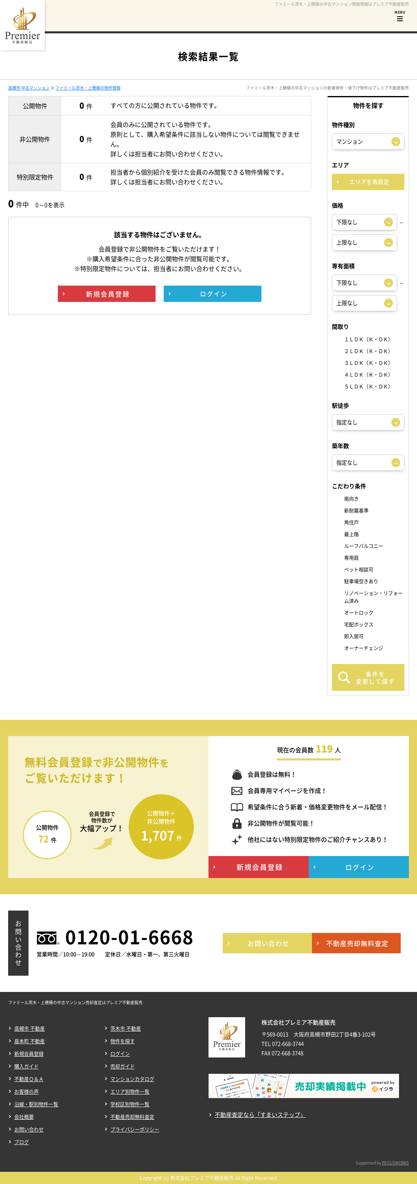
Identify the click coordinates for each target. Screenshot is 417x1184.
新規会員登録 (29, 1053)
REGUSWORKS (395, 1163)
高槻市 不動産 (29, 1028)
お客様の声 (26, 1091)
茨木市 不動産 (125, 1028)
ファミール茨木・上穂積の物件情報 (88, 88)
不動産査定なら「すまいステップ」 (260, 1114)
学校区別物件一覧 (129, 1104)
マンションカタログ (132, 1079)
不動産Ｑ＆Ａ (29, 1079)
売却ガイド (122, 1066)
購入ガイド (26, 1066)
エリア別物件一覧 (129, 1091)
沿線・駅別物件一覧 (36, 1104)
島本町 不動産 (29, 1041)
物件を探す (122, 1041)
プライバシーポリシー (134, 1129)
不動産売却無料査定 (132, 1117)
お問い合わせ (29, 1129)
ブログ (21, 1142)
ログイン (120, 1053)
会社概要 (24, 1117)
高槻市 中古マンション (29, 88)
